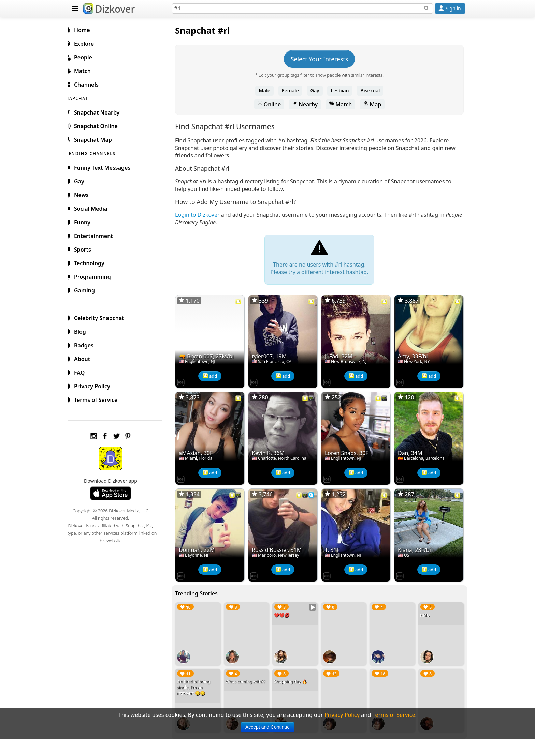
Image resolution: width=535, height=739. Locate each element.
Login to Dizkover (202, 214)
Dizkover (109, 8)
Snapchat (200, 30)
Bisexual (372, 90)
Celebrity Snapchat (102, 317)
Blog (83, 330)
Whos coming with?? (250, 676)
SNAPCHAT (84, 97)
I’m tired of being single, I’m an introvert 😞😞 (199, 682)
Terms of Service (99, 399)
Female (293, 90)
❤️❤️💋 (285, 611)
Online (272, 104)
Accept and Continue (267, 727)
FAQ (82, 371)
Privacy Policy (95, 385)
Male (267, 90)
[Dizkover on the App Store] (186, 380)
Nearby (307, 104)
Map (375, 104)
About (85, 358)
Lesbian (343, 90)
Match (343, 104)
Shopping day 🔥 (294, 676)
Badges (87, 344)
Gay (317, 90)
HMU (426, 611)
